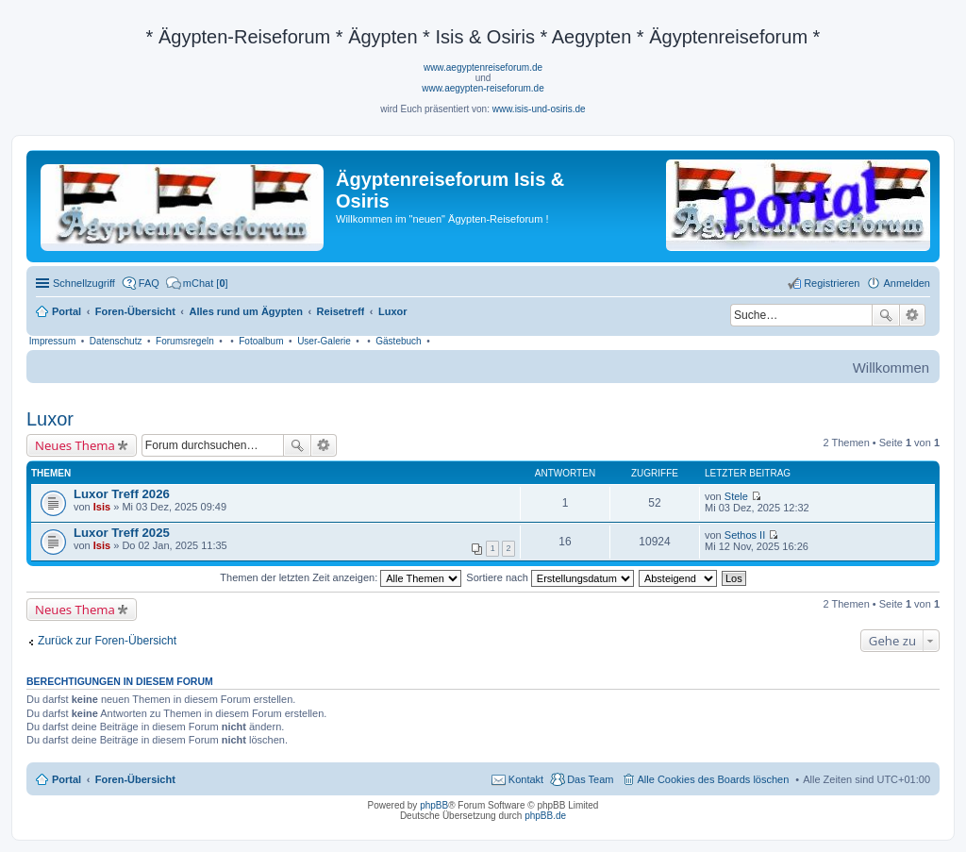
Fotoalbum (261, 341)
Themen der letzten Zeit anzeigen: (340, 577)
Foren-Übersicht (135, 779)
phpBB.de (545, 815)
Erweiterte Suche (912, 315)
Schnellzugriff (84, 283)
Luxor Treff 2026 (122, 494)
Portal (66, 311)
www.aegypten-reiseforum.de (483, 88)
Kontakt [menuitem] (525, 779)
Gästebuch (398, 341)
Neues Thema (75, 445)
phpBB (434, 805)
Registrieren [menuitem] (831, 283)
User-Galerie (324, 341)
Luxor (50, 419)
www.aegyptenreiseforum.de (483, 67)
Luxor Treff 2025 (122, 533)
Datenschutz (116, 341)
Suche (886, 315)
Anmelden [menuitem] (906, 283)
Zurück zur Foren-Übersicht (107, 640)
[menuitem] (197, 283)
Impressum (52, 341)
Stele (736, 496)
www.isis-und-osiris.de (539, 109)
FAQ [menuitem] (149, 283)
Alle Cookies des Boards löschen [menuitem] (714, 779)
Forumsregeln (185, 341)
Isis (101, 506)
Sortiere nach (549, 577)
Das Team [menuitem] (590, 779)
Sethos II (744, 535)
